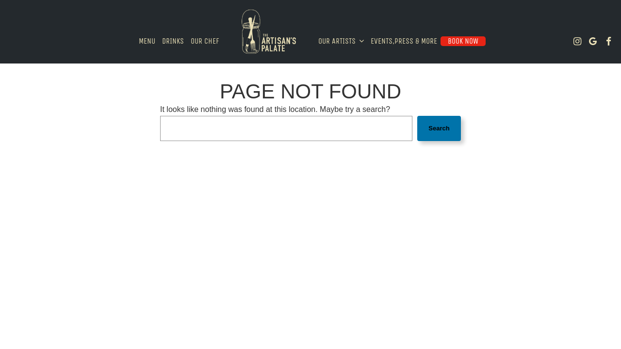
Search (438, 128)
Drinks (173, 41)
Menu (147, 41)
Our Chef (205, 41)
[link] (269, 31)
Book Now (463, 41)
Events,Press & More (404, 41)
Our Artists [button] (341, 41)
